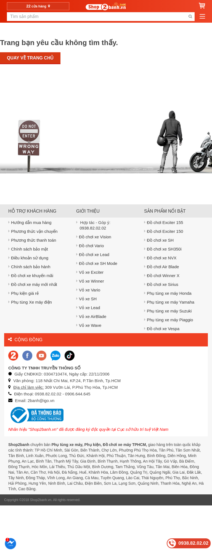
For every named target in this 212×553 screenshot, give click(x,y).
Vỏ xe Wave (88, 325)
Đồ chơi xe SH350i (163, 249)
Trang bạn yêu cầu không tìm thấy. (59, 42)
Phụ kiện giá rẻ (23, 293)
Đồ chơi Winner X (161, 275)
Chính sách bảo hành (29, 266)
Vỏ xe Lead (88, 307)
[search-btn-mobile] (190, 16)
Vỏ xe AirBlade (91, 316)
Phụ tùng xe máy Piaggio (168, 319)
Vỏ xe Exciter (90, 272)
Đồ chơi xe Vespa (161, 328)
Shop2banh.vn (40, 500)
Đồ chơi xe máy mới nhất (32, 284)
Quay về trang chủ (30, 58)
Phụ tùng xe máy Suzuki (168, 311)
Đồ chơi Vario (90, 245)
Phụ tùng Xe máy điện (30, 302)
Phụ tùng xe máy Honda (168, 293)
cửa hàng (38, 6)
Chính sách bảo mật (28, 249)
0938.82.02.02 (93, 228)
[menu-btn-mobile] (202, 16)
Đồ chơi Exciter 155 (163, 222)
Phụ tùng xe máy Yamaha (169, 302)
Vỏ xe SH (86, 298)
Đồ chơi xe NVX (160, 257)
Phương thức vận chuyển (32, 231)
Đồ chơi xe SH (159, 240)
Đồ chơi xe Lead (92, 254)
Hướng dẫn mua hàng (29, 222)
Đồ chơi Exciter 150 (163, 231)
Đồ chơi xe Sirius (161, 284)
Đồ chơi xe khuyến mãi (30, 275)
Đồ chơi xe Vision (93, 236)
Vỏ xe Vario (88, 290)
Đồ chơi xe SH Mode (96, 263)
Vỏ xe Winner (90, 281)
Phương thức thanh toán (32, 240)
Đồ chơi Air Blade (161, 266)
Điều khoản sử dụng (28, 257)
